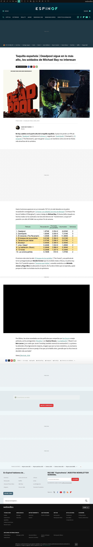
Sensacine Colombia (33, 537)
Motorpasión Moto (58, 517)
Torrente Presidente (38, 487)
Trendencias (69, 515)
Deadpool (48, 360)
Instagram (78, 17)
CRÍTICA (8, 17)
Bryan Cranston (55, 45)
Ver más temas (8, 493)
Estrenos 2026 (49, 466)
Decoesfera (68, 517)
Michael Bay (40, 360)
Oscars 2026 (22, 487)
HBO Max (21, 484)
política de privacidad (67, 483)
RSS (67, 492)
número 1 (43, 136)
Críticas (35, 477)
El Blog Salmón (82, 515)
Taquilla (33, 360)
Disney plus (7, 481)
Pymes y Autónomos (83, 517)
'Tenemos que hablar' (42, 263)
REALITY (23, 17)
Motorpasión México (58, 535)
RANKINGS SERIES (50, 17)
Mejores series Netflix (70, 466)
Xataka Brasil (7, 537)
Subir (84, 507)
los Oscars (66, 338)
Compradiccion (69, 520)
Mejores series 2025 (26, 466)
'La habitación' (63, 341)
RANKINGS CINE (38, 17)
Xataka (5, 515)
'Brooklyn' (39, 341)
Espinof (46, 8)
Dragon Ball (84, 45)
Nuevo (86, 11)
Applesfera (6, 520)
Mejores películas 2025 (38, 466)
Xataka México (7, 535)
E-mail (37, 67)
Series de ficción (23, 477)
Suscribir (75, 479)
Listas (34, 481)
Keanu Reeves (65, 45)
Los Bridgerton (37, 484)
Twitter (90, 17)
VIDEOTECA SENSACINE (64, 17)
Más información (46, 545)
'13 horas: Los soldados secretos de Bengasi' (50, 212)
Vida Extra (18, 517)
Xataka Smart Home (8, 522)
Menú (7, 11)
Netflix (78, 45)
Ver (47, 405)
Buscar (86, 500)
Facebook (81, 17)
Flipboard (84, 17)
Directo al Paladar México (45, 535)
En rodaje (25, 360)
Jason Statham (46, 45)
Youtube (87, 17)
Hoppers (6, 487)
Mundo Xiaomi (7, 524)
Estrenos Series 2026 (59, 466)
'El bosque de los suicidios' (43, 258)
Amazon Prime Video (9, 484)
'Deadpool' (26, 136)
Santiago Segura (26, 45)
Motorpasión (57, 515)
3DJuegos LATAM (20, 535)
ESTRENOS (15, 17)
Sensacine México (33, 535)
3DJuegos (18, 515)
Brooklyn (56, 360)
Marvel (38, 45)
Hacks (33, 45)
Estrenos (6, 477)
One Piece (18, 45)
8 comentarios (22, 66)
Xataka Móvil (7, 517)
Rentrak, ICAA (25, 355)
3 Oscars (47, 139)
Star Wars (72, 45)
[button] (27, 127)
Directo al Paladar (45, 515)
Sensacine (31, 515)
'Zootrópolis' (59, 136)
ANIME (30, 17)
